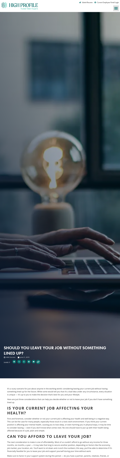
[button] (116, 8)
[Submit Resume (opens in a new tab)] (86, 2)
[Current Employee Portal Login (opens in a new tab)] (106, 2)
